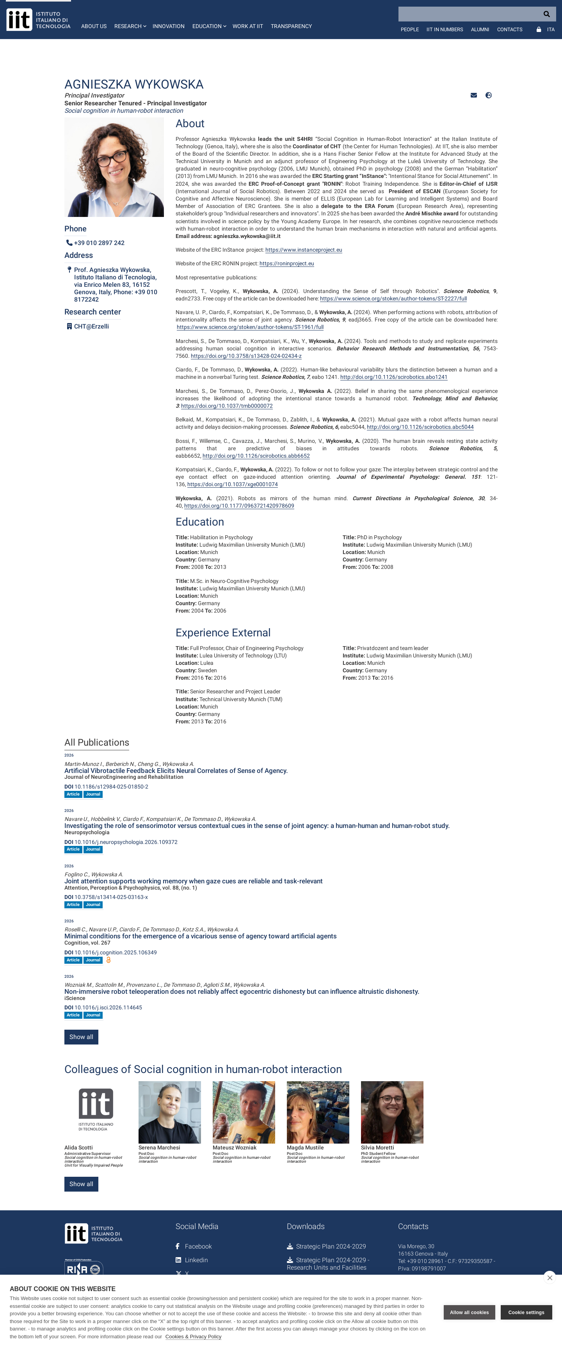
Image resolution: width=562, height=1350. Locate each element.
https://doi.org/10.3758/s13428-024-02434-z (246, 356)
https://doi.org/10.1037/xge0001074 (232, 484)
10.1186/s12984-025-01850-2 (106, 786)
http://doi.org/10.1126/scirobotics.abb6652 (256, 456)
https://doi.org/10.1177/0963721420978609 (239, 506)
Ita (551, 29)
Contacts (510, 29)
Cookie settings (526, 1312)
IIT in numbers (445, 29)
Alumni (480, 29)
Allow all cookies (469, 1312)
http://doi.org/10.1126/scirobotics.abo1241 (394, 377)
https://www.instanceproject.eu (303, 250)
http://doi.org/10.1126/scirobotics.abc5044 (420, 427)
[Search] (477, 14)
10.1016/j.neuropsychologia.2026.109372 (121, 842)
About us (94, 26)
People (410, 29)
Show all (81, 1037)
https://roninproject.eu (287, 263)
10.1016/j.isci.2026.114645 (103, 1007)
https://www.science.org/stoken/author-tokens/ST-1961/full (250, 327)
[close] (549, 1277)
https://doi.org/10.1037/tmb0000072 (227, 406)
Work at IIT (248, 26)
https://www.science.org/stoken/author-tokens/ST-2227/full (393, 298)
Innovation (169, 26)
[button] (129, 19)
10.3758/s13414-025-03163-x (106, 897)
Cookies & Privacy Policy (193, 1336)
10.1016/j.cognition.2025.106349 (110, 952)
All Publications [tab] (96, 743)
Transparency (291, 26)
